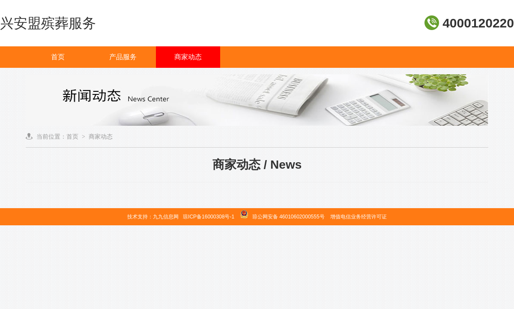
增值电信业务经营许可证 (358, 217)
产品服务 (123, 57)
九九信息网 (166, 217)
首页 (58, 57)
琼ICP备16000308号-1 (208, 217)
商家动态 (188, 57)
